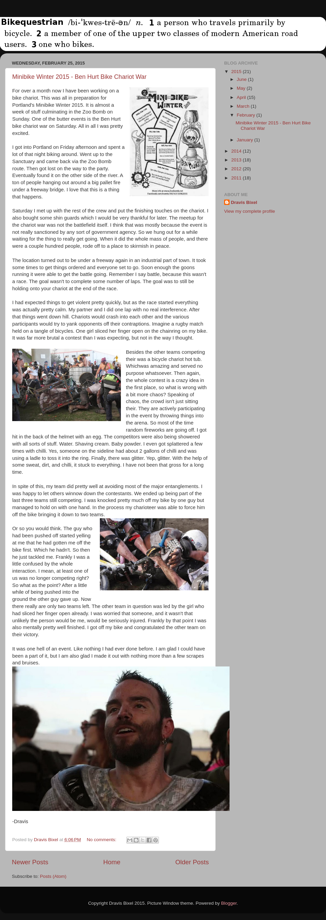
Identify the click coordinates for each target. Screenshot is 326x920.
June (242, 79)
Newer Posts (30, 862)
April (242, 97)
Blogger (229, 903)
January (245, 139)
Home (111, 862)
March (244, 106)
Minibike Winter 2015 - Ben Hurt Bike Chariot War (79, 76)
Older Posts (192, 862)
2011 (237, 177)
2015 (237, 71)
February (246, 115)
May (242, 88)
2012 (237, 168)
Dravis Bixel (244, 202)
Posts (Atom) (53, 876)
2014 (237, 151)
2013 (237, 159)
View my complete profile (249, 211)
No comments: (102, 839)
